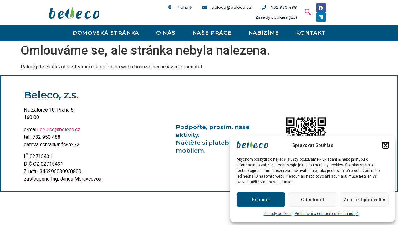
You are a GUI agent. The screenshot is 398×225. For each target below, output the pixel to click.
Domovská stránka (105, 33)
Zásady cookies (278, 214)
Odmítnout (312, 199)
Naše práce (212, 33)
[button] (385, 145)
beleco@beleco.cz (60, 129)
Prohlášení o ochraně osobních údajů (327, 214)
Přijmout (261, 199)
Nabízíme (263, 33)
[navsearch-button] (304, 12)
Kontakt (311, 33)
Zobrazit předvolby (364, 199)
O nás (166, 33)
